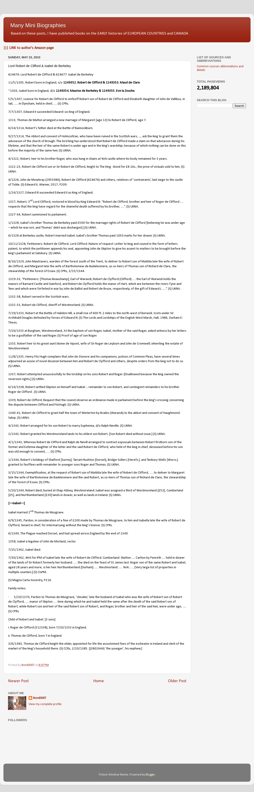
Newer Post (18, 681)
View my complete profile (45, 704)
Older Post (177, 681)
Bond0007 (39, 698)
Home (98, 681)
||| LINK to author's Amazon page (28, 48)
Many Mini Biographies (38, 25)
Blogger (150, 774)
